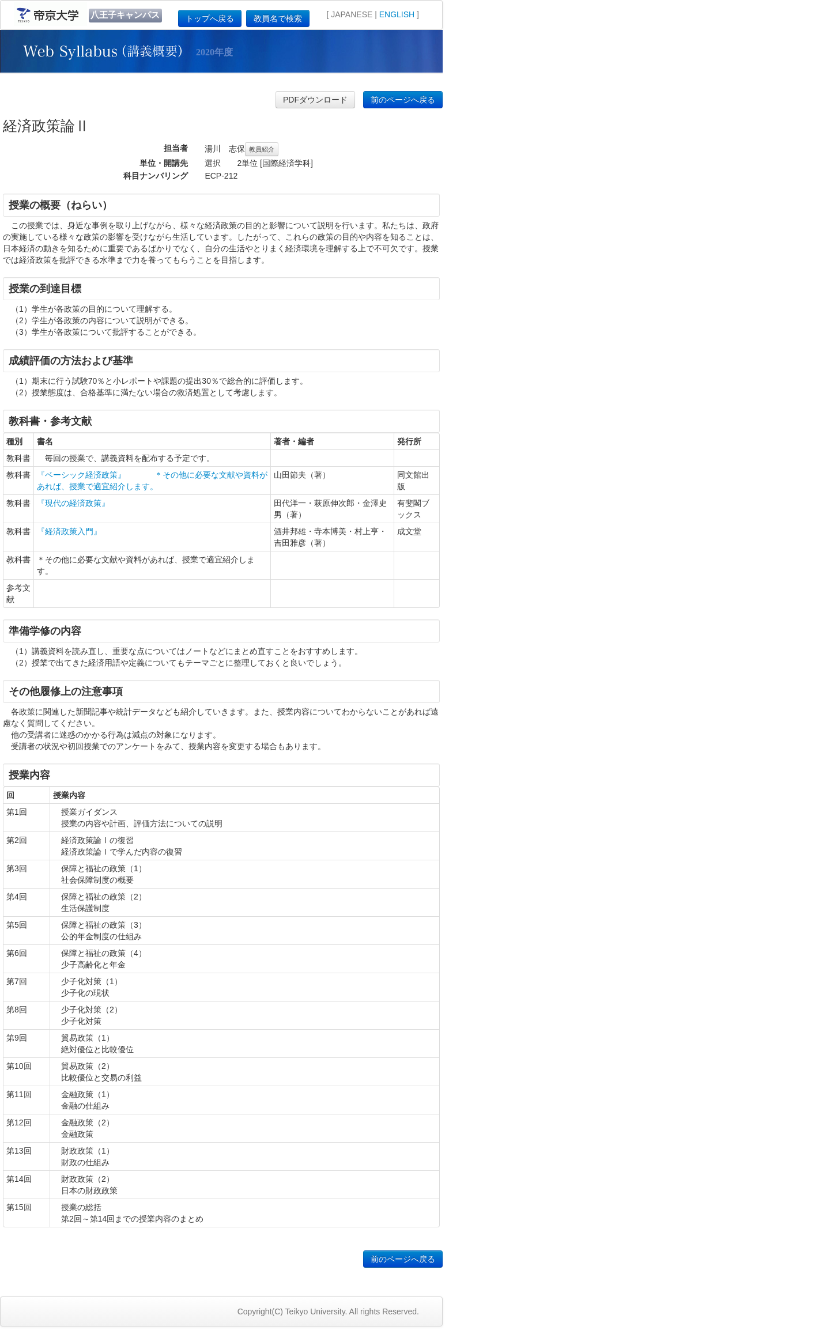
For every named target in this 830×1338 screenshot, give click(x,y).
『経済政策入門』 (69, 531)
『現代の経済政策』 (73, 503)
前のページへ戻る (403, 99)
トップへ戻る (210, 18)
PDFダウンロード (315, 99)
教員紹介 (261, 149)
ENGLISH (396, 14)
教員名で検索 (278, 18)
